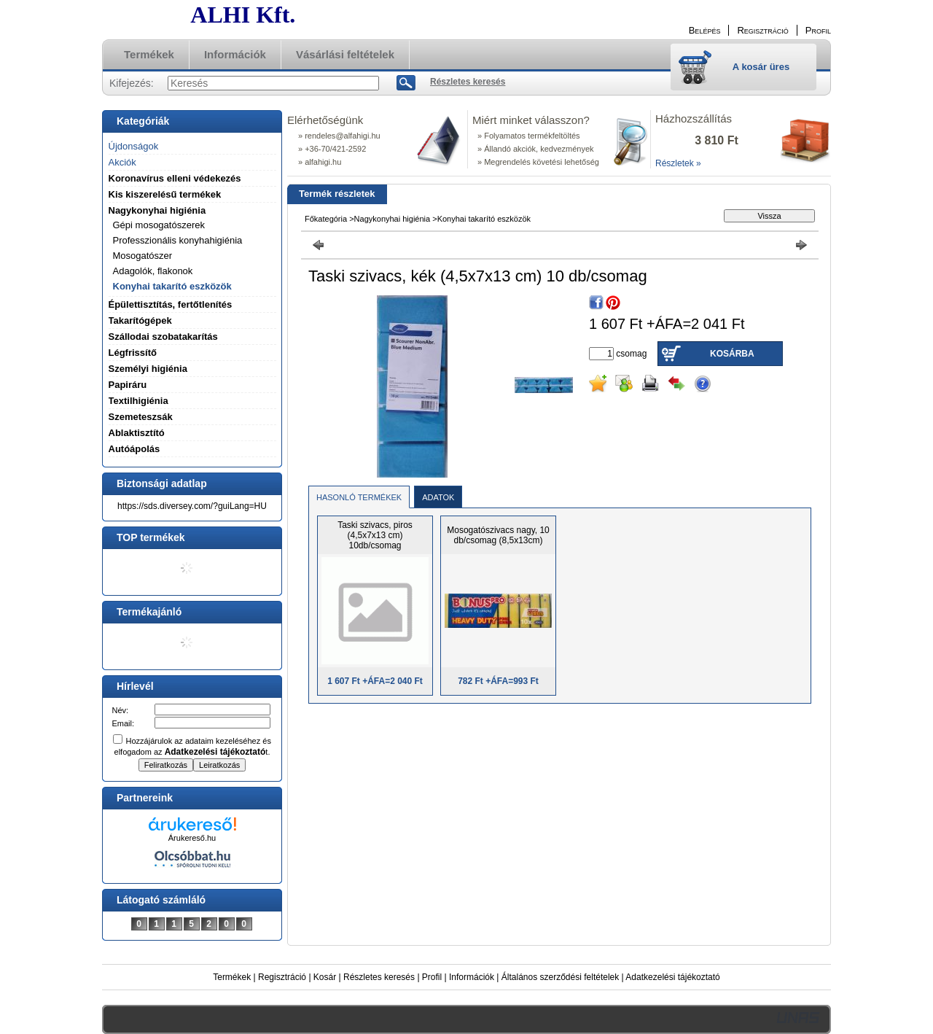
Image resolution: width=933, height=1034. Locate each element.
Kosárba (732, 354)
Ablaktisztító (137, 432)
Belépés (705, 30)
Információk (471, 977)
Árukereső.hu (192, 837)
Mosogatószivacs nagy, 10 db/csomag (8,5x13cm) (498, 535)
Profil (432, 977)
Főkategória (326, 218)
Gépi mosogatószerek (159, 224)
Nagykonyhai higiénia (392, 218)
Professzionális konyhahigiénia (178, 240)
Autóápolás (134, 448)
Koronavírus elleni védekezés (175, 178)
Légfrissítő (133, 352)
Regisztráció (282, 977)
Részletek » (678, 163)
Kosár (324, 977)
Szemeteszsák (141, 416)
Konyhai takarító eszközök (172, 286)
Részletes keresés (379, 977)
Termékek (232, 977)
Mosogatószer (143, 255)
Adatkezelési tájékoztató (672, 977)
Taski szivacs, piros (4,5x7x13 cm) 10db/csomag (375, 535)
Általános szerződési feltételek (560, 977)
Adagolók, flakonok (153, 270)
